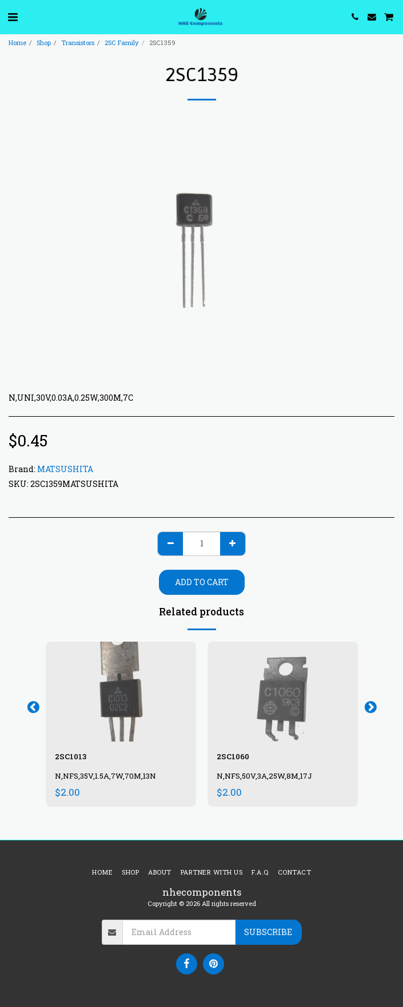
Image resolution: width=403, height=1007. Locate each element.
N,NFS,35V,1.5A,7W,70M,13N (105, 776)
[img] (121, 692)
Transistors (77, 42)
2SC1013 (70, 756)
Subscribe (268, 932)
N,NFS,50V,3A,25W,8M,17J (264, 776)
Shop (44, 42)
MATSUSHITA (65, 469)
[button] (12, 16)
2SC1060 (233, 756)
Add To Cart (202, 582)
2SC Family (122, 42)
